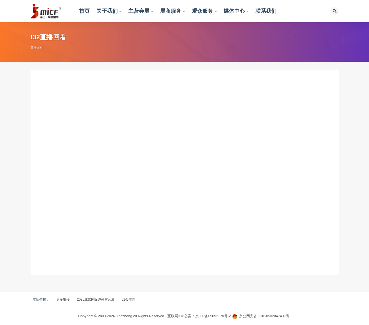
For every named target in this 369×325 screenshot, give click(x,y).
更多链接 (63, 299)
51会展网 (128, 299)
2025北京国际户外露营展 (95, 299)
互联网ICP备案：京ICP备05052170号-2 (199, 316)
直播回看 (37, 47)
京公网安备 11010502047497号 (264, 316)
